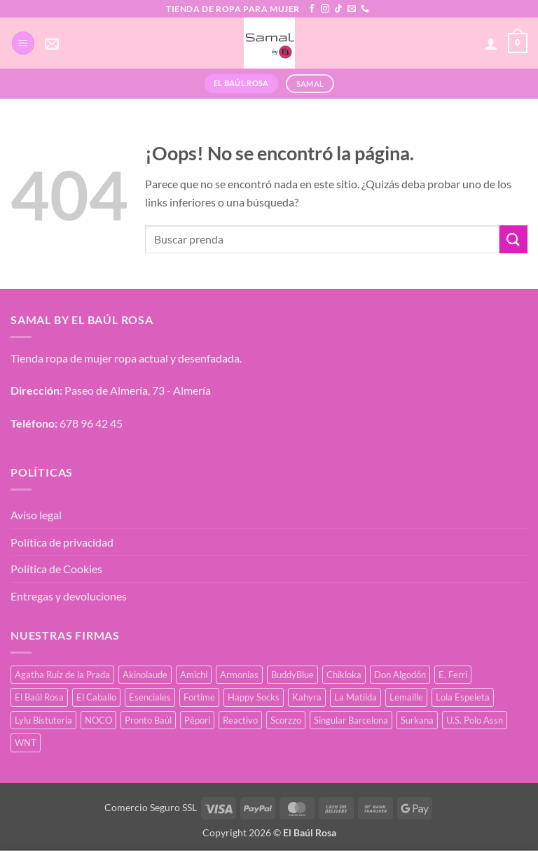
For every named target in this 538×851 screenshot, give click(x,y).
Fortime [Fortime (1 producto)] (199, 697)
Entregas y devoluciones (69, 596)
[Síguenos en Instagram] (325, 9)
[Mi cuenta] (491, 43)
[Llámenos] (365, 9)
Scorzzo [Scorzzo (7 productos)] (285, 720)
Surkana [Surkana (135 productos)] (417, 720)
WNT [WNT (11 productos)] (25, 742)
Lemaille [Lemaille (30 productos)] (406, 697)
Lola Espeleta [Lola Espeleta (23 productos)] (463, 697)
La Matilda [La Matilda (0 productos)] (355, 697)
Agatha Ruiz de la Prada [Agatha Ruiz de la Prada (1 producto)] (62, 674)
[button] (23, 43)
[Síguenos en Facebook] (312, 9)
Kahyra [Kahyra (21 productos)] (307, 697)
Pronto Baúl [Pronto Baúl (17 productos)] (148, 720)
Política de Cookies (56, 568)
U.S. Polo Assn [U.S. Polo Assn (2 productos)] (474, 720)
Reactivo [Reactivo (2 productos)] (240, 720)
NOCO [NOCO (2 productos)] (98, 720)
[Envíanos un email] (351, 9)
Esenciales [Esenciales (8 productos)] (150, 697)
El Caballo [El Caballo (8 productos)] (96, 697)
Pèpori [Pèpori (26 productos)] (197, 720)
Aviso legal (36, 514)
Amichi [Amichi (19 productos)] (193, 674)
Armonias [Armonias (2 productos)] (239, 674)
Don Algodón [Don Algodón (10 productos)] (400, 674)
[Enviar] (513, 239)
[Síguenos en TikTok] (338, 9)
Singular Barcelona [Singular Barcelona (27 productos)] (351, 720)
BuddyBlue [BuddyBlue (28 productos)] (292, 674)
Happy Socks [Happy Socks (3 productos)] (254, 697)
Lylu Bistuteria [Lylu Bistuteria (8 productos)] (43, 720)
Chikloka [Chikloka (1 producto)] (343, 674)
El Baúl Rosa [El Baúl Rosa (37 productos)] (39, 697)
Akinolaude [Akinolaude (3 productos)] (145, 674)
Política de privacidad (62, 542)
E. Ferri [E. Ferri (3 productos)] (453, 674)
